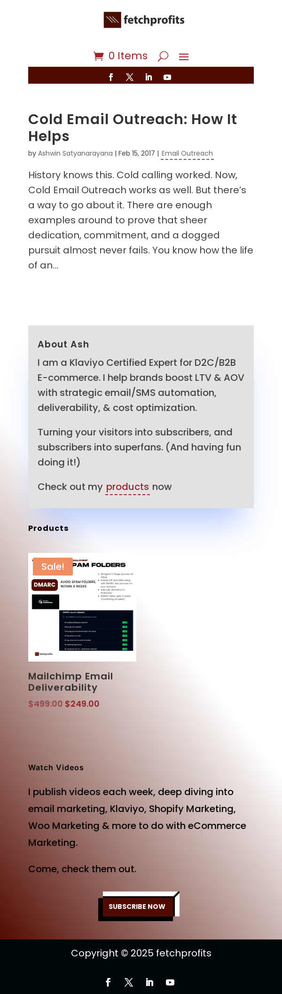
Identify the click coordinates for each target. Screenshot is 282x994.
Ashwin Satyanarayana (75, 153)
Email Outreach (187, 153)
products (127, 486)
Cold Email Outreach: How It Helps (132, 128)
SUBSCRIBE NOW (137, 906)
